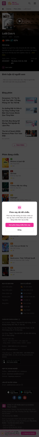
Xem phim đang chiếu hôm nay (19, 225)
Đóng (19, 230)
